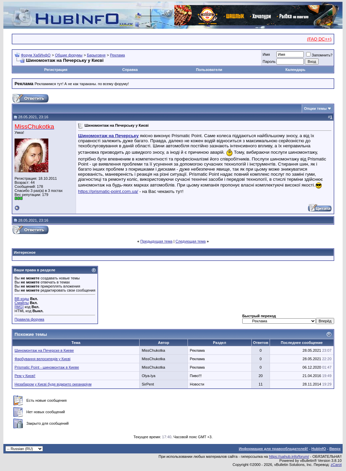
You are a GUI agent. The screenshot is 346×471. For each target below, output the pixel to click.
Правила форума (29, 319)
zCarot (336, 465)
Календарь (295, 70)
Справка (130, 70)
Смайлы (22, 303)
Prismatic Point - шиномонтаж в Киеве (47, 367)
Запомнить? (319, 55)
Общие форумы (68, 55)
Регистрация (56, 70)
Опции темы (315, 108)
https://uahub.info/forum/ (289, 456)
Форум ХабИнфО (36, 55)
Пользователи (209, 70)
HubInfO (318, 449)
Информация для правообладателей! (273, 449)
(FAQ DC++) (319, 39)
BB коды (22, 299)
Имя (266, 54)
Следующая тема (190, 241)
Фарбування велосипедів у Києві (43, 359)
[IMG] (19, 307)
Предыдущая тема (156, 241)
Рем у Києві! (25, 376)
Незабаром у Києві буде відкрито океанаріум (53, 384)
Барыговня (96, 55)
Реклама (117, 55)
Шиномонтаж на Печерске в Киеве (44, 350)
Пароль (269, 61)
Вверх (335, 449)
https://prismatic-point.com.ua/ (108, 191)
